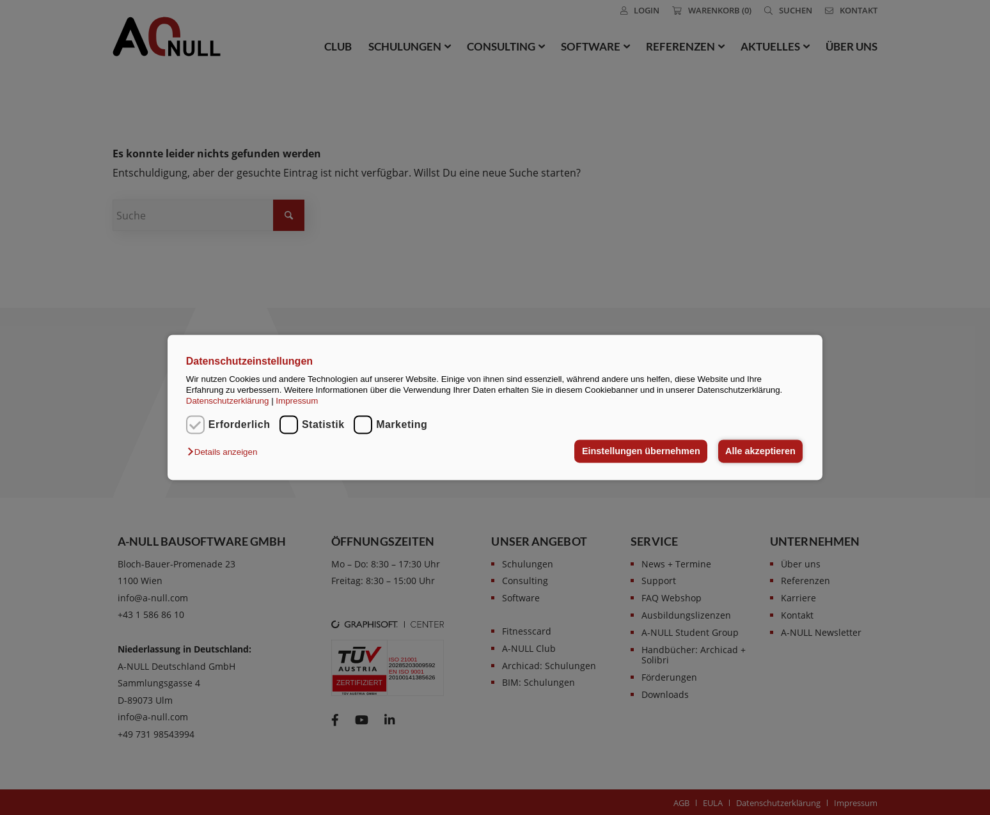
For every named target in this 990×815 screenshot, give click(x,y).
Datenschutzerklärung (227, 401)
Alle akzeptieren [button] (760, 451)
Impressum (297, 401)
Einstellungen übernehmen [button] (641, 451)
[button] (225, 452)
